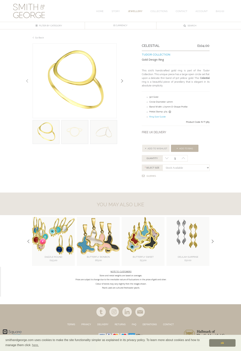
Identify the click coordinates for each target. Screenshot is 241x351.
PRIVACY (86, 324)
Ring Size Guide (157, 116)
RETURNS (120, 324)
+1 (183, 158)
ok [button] (222, 342)
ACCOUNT (201, 11)
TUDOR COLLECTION (156, 54)
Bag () (220, 11)
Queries (149, 175)
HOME (100, 11)
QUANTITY (152, 158)
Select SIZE (152, 167)
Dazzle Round (53, 259)
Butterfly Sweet (143, 259)
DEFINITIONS (150, 324)
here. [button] (35, 345)
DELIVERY (102, 324)
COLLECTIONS (159, 11)
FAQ (134, 324)
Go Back (39, 37)
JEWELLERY (135, 11)
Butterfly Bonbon (98, 259)
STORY (116, 11)
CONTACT (168, 324)
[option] (75, 81)
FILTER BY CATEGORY (49, 25)
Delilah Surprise (188, 259)
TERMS (71, 324)
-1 (166, 158)
